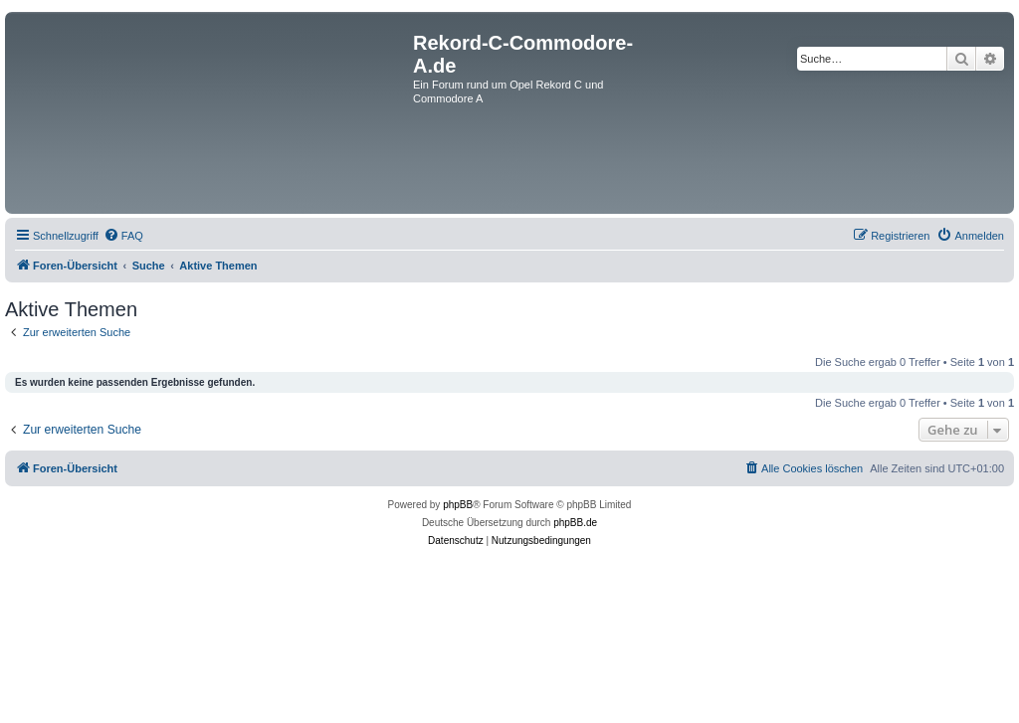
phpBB (458, 504)
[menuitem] (123, 236)
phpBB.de (575, 522)
